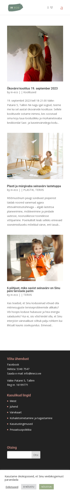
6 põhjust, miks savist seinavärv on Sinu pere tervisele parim (33, 289)
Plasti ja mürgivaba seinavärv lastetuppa (34, 186)
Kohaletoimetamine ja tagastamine (31, 418)
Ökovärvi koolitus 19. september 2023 (32, 88)
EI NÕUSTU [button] (28, 486)
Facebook (13, 364)
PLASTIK (28, 190)
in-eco (14, 92)
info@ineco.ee (32, 373)
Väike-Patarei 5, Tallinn (21, 380)
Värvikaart (16, 412)
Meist (13, 401)
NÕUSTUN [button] (46, 486)
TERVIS (39, 190)
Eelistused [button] (12, 486)
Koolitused (29, 92)
